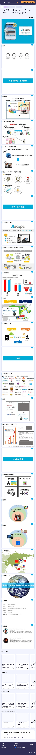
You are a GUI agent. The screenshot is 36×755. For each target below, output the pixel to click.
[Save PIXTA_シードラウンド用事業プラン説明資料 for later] (13, 688)
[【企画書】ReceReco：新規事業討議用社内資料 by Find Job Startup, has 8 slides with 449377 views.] (22, 681)
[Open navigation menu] (2, 2)
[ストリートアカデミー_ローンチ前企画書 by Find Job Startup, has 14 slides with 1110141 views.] (22, 662)
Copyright (3, 747)
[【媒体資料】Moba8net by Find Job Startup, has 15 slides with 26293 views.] (8, 720)
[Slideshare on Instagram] (29, 752)
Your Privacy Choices (19, 747)
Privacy (15, 745)
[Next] (34, 662)
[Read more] (32, 17)
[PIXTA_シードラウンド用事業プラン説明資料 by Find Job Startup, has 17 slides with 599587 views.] (8, 681)
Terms (2, 745)
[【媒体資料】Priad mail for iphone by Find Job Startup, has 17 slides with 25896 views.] (22, 720)
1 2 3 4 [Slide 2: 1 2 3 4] (6, 734)
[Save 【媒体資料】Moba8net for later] (13, 727)
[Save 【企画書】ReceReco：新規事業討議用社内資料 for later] (27, 688)
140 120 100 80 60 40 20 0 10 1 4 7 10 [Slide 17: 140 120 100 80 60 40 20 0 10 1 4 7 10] (14, 737)
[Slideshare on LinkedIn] (34, 752)
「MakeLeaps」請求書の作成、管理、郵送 (22, 706)
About (2, 743)
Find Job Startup (6, 667)
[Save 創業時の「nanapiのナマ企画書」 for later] (13, 668)
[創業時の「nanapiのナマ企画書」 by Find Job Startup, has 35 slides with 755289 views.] (8, 662)
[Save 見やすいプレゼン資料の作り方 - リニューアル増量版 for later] (13, 707)
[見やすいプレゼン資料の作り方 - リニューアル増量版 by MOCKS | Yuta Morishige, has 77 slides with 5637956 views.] (8, 701)
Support (16, 743)
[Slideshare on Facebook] (31, 752)
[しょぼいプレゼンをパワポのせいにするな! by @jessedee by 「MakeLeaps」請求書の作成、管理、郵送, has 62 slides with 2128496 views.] (22, 701)
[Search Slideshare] (13, 2)
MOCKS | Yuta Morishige (7, 706)
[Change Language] (32, 744)
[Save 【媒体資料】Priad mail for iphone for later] (27, 727)
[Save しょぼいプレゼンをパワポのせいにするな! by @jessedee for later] (27, 707)
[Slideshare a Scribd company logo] (4, 2)
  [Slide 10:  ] (5, 736)
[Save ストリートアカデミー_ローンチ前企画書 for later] (27, 668)
